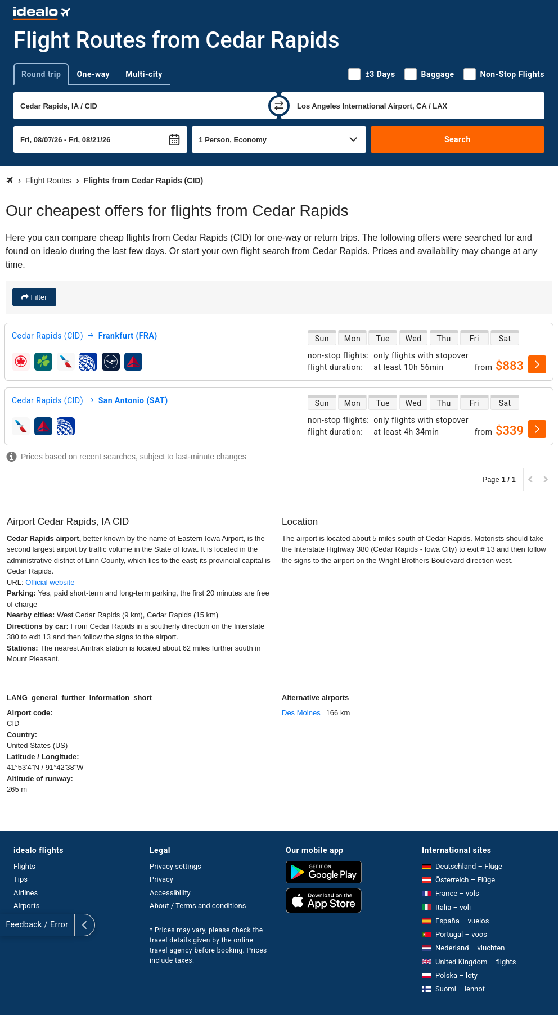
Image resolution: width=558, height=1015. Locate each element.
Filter (38, 297)
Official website (49, 582)
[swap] (279, 105)
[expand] (10, 925)
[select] (537, 364)
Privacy (161, 879)
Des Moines (301, 713)
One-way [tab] (93, 74)
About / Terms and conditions (198, 905)
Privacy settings (175, 866)
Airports (26, 905)
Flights (24, 866)
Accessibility (170, 892)
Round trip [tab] (41, 74)
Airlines (26, 892)
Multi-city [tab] (144, 74)
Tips (21, 879)
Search (457, 139)
